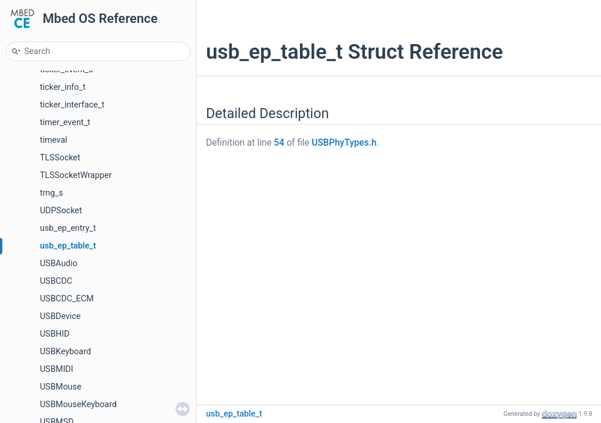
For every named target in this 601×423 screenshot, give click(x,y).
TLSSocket (60, 158)
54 (279, 142)
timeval (53, 140)
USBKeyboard (65, 352)
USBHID (54, 334)
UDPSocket (61, 211)
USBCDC (56, 281)
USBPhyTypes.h (344, 142)
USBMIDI (56, 369)
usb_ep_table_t (68, 246)
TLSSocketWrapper (76, 175)
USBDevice (60, 316)
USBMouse (61, 387)
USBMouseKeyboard (78, 404)
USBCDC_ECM (67, 299)
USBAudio (58, 263)
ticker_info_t (63, 87)
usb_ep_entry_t (68, 228)
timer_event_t (65, 122)
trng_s (51, 193)
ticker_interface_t (72, 105)
